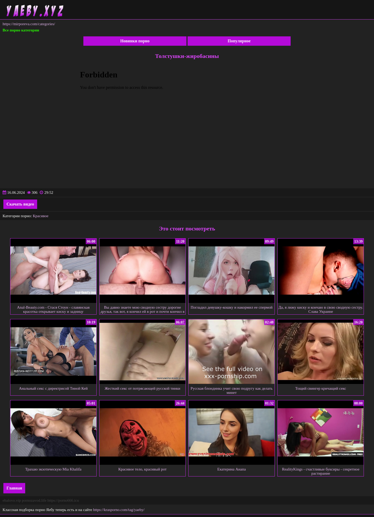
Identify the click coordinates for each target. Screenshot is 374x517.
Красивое (40, 216)
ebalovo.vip (12, 500)
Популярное (239, 41)
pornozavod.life (34, 500)
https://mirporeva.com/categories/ (29, 24)
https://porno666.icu (63, 500)
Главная (14, 488)
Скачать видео (20, 204)
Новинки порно (135, 41)
